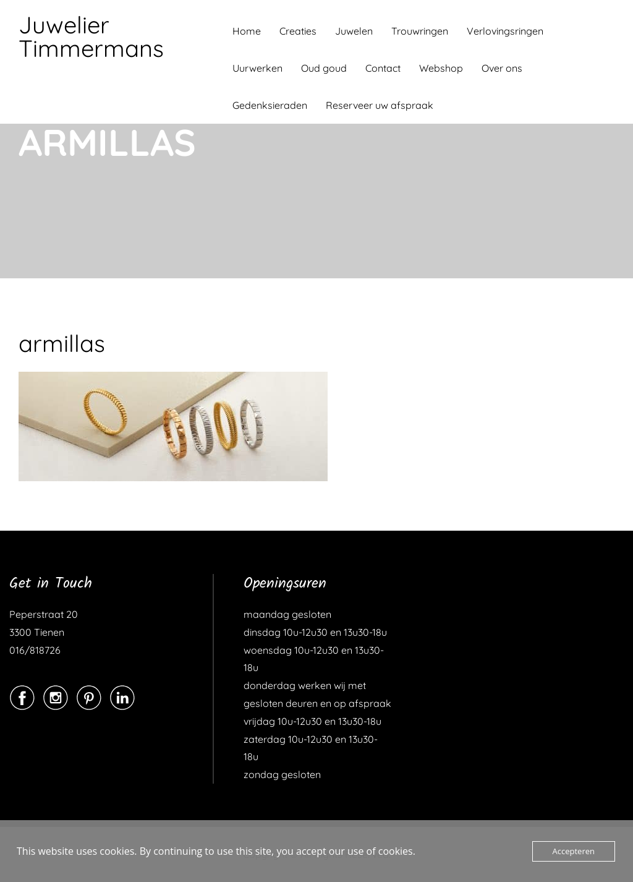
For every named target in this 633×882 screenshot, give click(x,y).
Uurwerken (257, 68)
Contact (383, 68)
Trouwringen (419, 31)
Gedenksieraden (269, 105)
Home (246, 31)
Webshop (441, 68)
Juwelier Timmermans (91, 36)
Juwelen (354, 31)
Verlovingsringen (505, 31)
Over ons (502, 68)
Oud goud (324, 68)
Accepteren (574, 851)
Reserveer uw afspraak (379, 105)
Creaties (297, 31)
